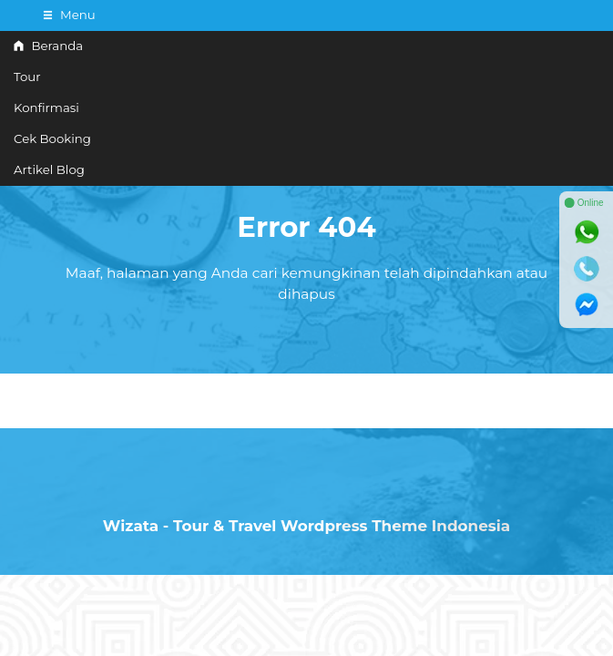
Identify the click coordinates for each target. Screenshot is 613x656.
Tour (27, 76)
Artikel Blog (49, 169)
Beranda (48, 45)
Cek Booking (52, 138)
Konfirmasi (46, 107)
